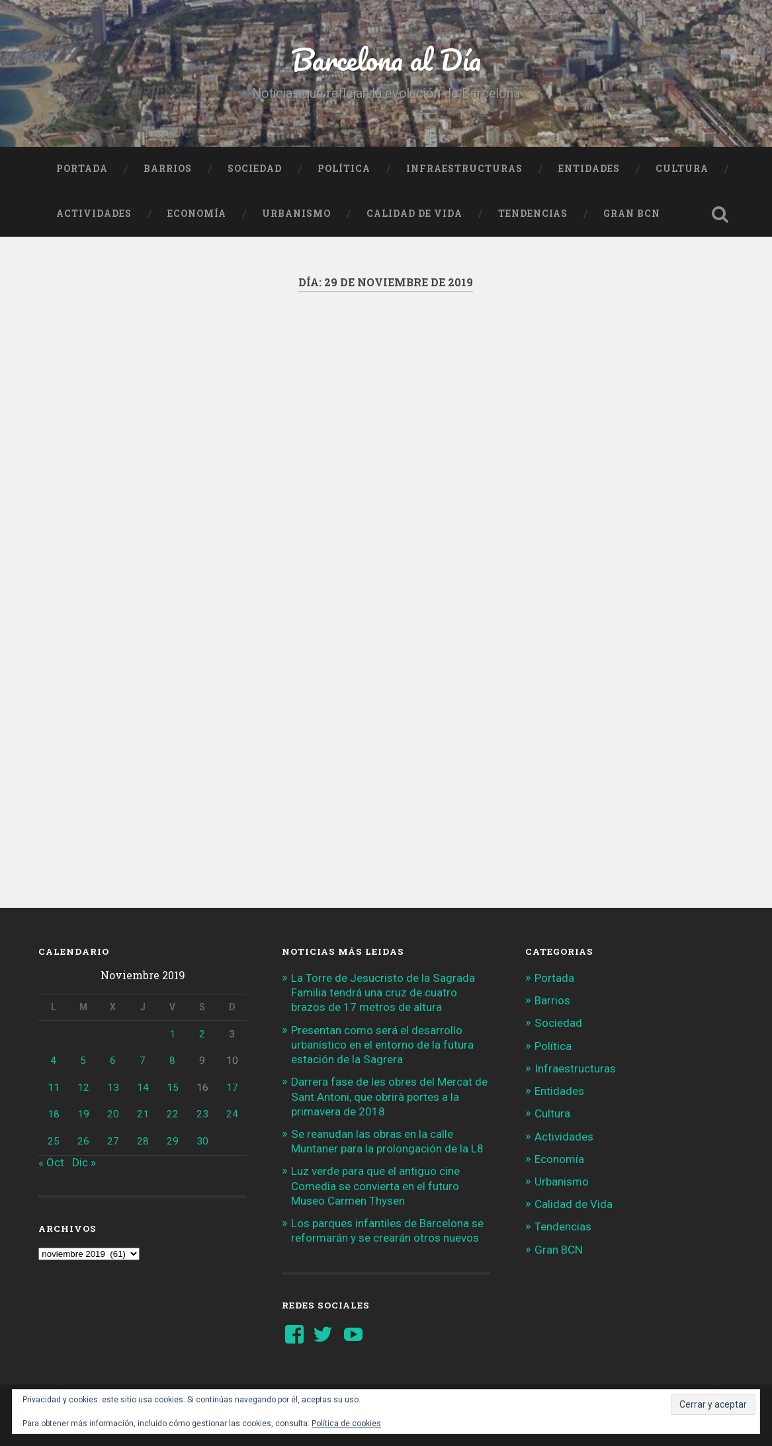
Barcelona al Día (386, 59)
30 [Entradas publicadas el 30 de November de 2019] (202, 1141)
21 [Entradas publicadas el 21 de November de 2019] (143, 1114)
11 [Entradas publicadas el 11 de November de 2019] (54, 1088)
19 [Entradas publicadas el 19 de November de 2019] (83, 1114)
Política (344, 169)
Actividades (94, 214)
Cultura (682, 169)
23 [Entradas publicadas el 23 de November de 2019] (202, 1114)
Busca (720, 214)
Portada (82, 169)
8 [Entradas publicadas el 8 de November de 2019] (172, 1060)
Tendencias (533, 214)
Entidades (589, 169)
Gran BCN (631, 214)
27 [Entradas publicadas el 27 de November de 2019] (113, 1141)
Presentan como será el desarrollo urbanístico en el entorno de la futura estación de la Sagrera (382, 1045)
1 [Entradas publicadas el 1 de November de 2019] (172, 1034)
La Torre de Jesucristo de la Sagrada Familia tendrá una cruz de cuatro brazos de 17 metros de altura (383, 992)
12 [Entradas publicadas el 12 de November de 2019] (83, 1088)
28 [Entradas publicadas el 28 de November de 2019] (143, 1141)
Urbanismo (296, 214)
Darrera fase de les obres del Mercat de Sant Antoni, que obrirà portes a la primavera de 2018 (389, 1096)
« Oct (51, 1162)
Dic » (84, 1162)
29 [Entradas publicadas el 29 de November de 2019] (173, 1141)
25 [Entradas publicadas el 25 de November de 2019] (54, 1141)
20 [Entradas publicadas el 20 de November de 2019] (113, 1114)
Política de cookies (346, 1423)
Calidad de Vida (414, 214)
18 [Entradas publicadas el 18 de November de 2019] (54, 1114)
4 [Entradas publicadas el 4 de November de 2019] (53, 1060)
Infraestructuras (464, 169)
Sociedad (255, 169)
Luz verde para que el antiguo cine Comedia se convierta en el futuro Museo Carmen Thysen (375, 1185)
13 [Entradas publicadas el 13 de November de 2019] (113, 1088)
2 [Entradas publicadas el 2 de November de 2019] (202, 1034)
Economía (196, 214)
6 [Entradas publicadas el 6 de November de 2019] (113, 1060)
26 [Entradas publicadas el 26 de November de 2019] (83, 1141)
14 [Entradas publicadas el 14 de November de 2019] (143, 1088)
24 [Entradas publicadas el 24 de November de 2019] (232, 1114)
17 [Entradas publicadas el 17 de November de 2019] (232, 1088)
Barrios (168, 169)
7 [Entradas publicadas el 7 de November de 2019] (143, 1060)
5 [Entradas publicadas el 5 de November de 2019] (83, 1060)
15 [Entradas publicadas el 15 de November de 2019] (173, 1088)
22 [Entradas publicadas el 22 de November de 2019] (173, 1114)
